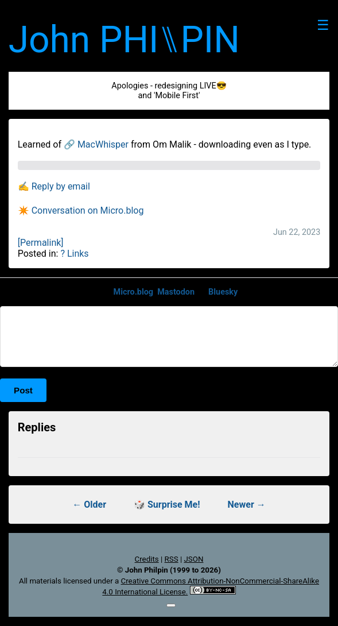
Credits (147, 559)
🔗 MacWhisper (96, 144)
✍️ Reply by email (54, 186)
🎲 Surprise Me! (167, 504)
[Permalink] (41, 242)
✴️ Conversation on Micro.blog (81, 210)
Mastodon (176, 292)
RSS (171, 559)
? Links (74, 253)
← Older (89, 504)
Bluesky (223, 292)
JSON (193, 559)
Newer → (247, 504)
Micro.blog (134, 292)
